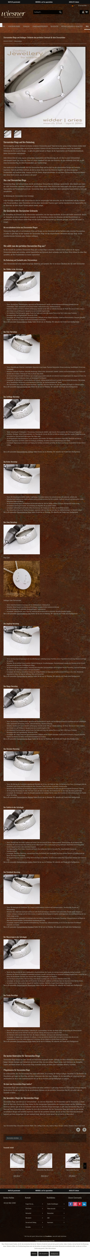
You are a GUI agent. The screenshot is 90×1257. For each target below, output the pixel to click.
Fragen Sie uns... (30, 1204)
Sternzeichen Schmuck (73, 1088)
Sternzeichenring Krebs (24, 512)
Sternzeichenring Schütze (25, 862)
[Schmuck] (26, 26)
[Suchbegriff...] (47, 12)
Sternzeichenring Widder (24, 322)
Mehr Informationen (50, 1248)
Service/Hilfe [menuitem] (82, 5)
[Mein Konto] (82, 12)
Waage (56, 1125)
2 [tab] (43, 5)
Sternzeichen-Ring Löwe (72, 1170)
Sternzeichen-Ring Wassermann (45, 1170)
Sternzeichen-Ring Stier (17, 1170)
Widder (31, 1125)
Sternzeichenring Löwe (24, 613)
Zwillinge (39, 1125)
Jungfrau (51, 1125)
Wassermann (77, 1125)
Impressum (50, 1222)
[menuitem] (47, 12)
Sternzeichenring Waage (24, 739)
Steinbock (71, 1125)
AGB (48, 1218)
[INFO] (87, 26)
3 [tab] (47, 5)
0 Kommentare (18, 41)
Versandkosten (48, 1236)
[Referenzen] (54, 26)
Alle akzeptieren (43, 1253)
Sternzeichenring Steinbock (25, 927)
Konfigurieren (54, 1253)
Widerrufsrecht (51, 1208)
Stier (35, 1125)
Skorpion (60, 1125)
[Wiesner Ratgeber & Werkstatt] (72, 26)
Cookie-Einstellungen (52, 1204)
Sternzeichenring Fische (24, 1041)
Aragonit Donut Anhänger (71, 857)
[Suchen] (60, 12)
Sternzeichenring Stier (24, 387)
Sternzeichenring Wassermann (26, 985)
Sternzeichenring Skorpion (25, 797)
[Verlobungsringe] (14, 26)
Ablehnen (34, 1253)
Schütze (66, 1125)
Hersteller (28, 1227)
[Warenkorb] (87, 12)
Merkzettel (28, 1213)
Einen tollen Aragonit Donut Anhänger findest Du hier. (58, 983)
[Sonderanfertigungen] (40, 26)
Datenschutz (50, 1213)
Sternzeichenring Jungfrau (25, 676)
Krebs (43, 1125)
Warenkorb (28, 1218)
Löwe (47, 1125)
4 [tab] (50, 5)
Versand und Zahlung (31, 1222)
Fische (83, 1125)
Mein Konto (28, 1208)
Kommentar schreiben (14, 1137)
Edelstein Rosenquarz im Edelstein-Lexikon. (73, 384)
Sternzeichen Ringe (9, 1088)
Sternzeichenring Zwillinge (25, 452)
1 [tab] (40, 5)
